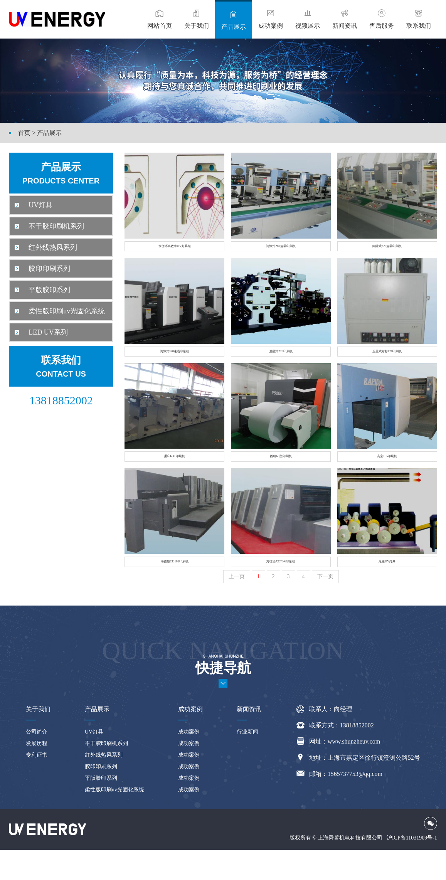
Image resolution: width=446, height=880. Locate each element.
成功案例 (189, 762)
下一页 (325, 606)
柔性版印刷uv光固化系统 (60, 311)
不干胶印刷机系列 (49, 226)
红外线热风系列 (46, 247)
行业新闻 (247, 762)
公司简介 (36, 762)
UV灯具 (33, 205)
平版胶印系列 (42, 290)
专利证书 (36, 785)
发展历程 (36, 773)
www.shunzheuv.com (354, 771)
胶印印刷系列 (42, 269)
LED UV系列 (41, 332)
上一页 (237, 606)
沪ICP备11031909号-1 (412, 868)
